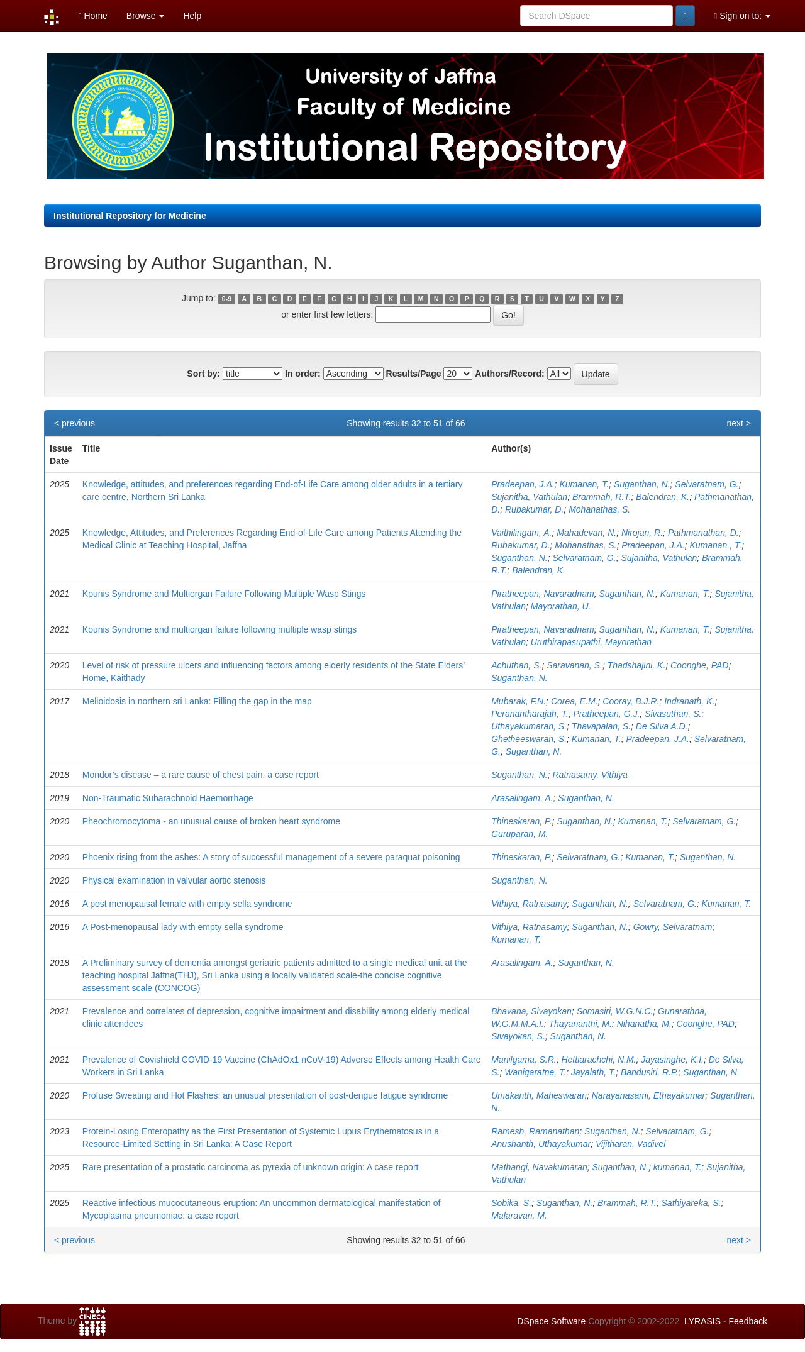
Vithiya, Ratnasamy (529, 904)
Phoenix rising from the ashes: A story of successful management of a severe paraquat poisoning (271, 857)
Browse (145, 16)
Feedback (748, 1321)
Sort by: (203, 373)
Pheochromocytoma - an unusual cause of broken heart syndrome (211, 821)
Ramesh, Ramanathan (535, 1131)
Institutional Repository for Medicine (129, 216)
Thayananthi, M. (579, 1024)
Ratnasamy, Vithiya (590, 775)
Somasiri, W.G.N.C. (615, 1011)
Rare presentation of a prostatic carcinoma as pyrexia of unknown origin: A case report (250, 1167)
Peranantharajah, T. (529, 714)
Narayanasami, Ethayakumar (649, 1095)
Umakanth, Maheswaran (539, 1095)
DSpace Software (551, 1321)
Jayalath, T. (593, 1072)
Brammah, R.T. (601, 497)
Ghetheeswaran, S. (529, 739)
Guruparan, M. (519, 834)
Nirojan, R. (642, 533)
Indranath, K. (689, 701)
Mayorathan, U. (561, 606)
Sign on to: (742, 16)
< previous (74, 423)
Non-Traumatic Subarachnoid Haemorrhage (167, 798)
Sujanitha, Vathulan (529, 497)
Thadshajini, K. (637, 665)
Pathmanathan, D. (703, 533)
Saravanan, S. (574, 665)
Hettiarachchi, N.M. (598, 1060)
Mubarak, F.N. (518, 701)
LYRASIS (702, 1321)
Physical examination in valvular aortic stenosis (174, 880)
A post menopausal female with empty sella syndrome (187, 904)
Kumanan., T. (715, 545)
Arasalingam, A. (522, 798)
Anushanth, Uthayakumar (541, 1144)
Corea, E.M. (574, 701)
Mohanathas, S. (599, 509)
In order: (303, 373)
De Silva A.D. (662, 726)
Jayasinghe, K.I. (672, 1060)
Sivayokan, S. (518, 1036)
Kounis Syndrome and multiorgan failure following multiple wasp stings (219, 629)
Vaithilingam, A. (521, 533)
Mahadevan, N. (586, 533)
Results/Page (413, 373)
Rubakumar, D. (534, 509)
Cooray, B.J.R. (630, 701)
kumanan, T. (677, 1167)
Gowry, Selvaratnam (673, 927)
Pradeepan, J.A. (522, 484)
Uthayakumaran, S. (529, 726)
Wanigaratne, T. (535, 1072)
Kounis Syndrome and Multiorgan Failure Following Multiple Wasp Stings (224, 594)
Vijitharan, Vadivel (630, 1144)
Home (92, 16)
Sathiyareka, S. (691, 1203)
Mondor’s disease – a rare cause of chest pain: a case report (200, 775)
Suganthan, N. (642, 484)
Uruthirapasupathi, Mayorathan (591, 642)
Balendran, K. (662, 497)
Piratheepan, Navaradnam (542, 594)
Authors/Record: (509, 373)
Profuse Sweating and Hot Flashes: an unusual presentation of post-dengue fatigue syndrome (265, 1095)
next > (738, 423)
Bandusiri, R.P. (650, 1072)
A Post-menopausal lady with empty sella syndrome (183, 927)
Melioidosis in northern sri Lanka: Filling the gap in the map (197, 701)
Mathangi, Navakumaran (539, 1167)
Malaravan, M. (519, 1216)
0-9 (226, 298)
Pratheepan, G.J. (606, 714)
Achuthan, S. (516, 665)
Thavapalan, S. (601, 726)
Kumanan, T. (584, 484)
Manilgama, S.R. (523, 1060)
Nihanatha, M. (644, 1024)
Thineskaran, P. (521, 821)
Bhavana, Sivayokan (531, 1011)
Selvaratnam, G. (706, 484)
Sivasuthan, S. (673, 714)
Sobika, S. (511, 1203)
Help (192, 16)
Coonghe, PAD (699, 665)
